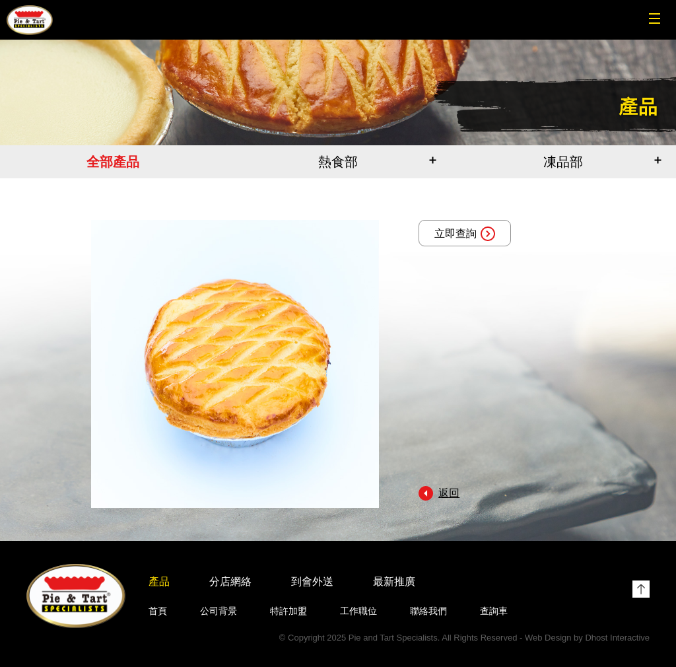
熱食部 (338, 162)
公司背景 (218, 611)
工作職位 (358, 611)
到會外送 (312, 581)
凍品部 (563, 162)
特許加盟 (288, 611)
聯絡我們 (428, 611)
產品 (159, 581)
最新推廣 (394, 581)
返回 (448, 493)
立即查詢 (464, 234)
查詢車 (494, 611)
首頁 (158, 611)
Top (641, 589)
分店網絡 (230, 581)
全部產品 (112, 162)
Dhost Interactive (617, 638)
